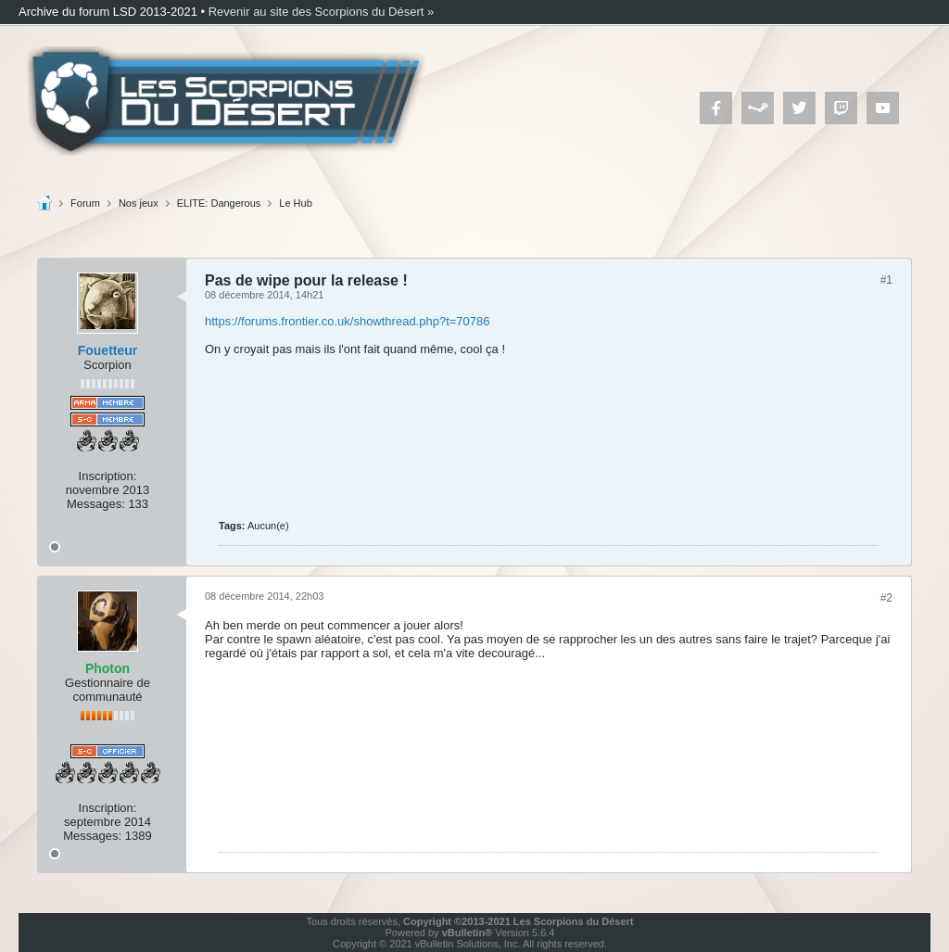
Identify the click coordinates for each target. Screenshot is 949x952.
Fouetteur (108, 350)
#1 (886, 279)
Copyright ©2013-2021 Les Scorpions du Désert (518, 921)
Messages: (96, 504)
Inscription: (108, 476)
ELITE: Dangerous (219, 203)
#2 (886, 597)
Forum (85, 203)
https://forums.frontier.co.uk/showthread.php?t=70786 (347, 321)
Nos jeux (138, 203)
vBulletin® (467, 932)
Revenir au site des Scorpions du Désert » (322, 12)
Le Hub (295, 203)
